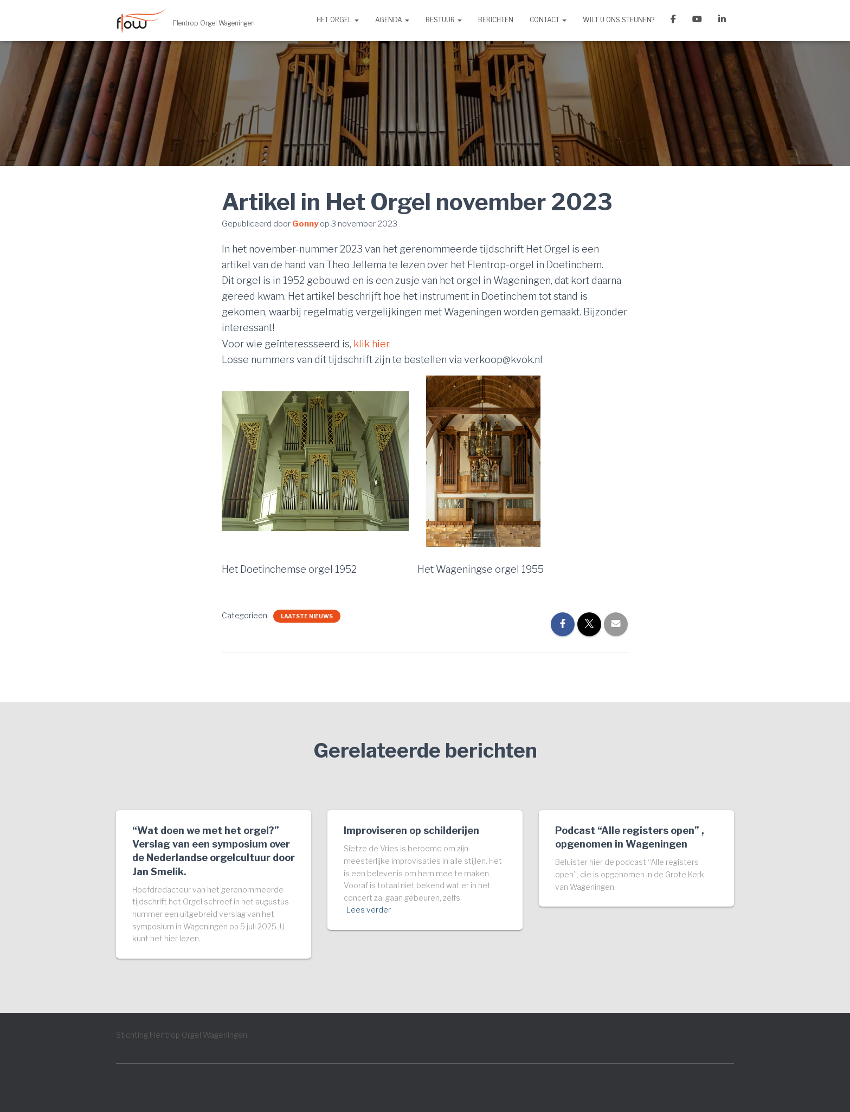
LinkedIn (722, 20)
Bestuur (444, 20)
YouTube (697, 20)
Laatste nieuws (307, 616)
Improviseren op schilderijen (411, 830)
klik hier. (372, 344)
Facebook (673, 20)
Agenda (392, 20)
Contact (548, 20)
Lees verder (368, 909)
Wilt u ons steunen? (618, 20)
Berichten (495, 20)
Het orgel (338, 20)
